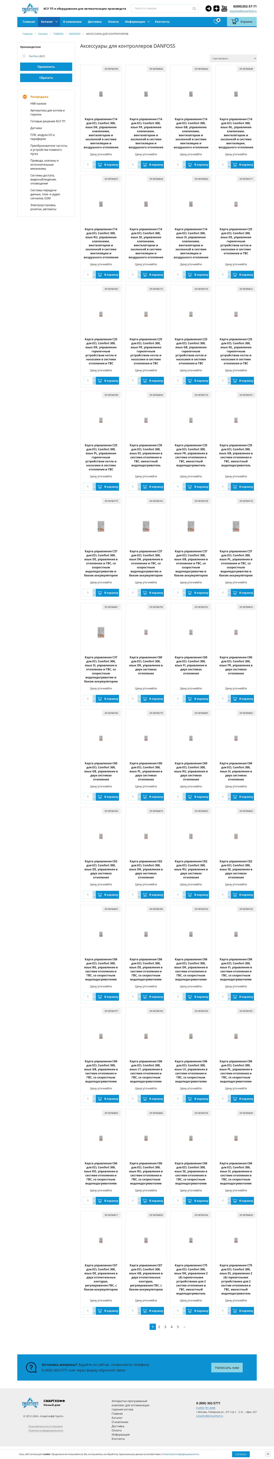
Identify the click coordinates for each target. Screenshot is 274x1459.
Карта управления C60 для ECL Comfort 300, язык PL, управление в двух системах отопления (145, 771)
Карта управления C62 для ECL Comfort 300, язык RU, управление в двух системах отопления (191, 869)
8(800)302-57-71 (245, 6)
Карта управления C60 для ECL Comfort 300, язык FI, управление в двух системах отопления (191, 665)
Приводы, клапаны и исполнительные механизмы (44, 164)
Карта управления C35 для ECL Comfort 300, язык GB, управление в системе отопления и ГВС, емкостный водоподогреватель (236, 455)
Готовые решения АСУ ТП (47, 121)
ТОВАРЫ (58, 33)
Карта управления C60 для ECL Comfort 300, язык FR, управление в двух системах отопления (236, 665)
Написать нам (227, 1367)
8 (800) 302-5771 (55, 1370)
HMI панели (38, 103)
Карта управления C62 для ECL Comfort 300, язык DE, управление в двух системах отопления (101, 869)
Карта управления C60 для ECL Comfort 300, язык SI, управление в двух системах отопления (236, 771)
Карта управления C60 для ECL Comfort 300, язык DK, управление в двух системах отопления (146, 665)
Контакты (162, 22)
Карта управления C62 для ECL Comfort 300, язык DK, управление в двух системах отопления (146, 869)
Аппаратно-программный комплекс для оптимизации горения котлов (130, 1405)
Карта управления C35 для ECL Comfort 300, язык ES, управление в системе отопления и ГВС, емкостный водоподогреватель (146, 455)
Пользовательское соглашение (45, 1426)
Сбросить (46, 78)
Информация (135, 22)
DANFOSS (74, 33)
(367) (37, 56)
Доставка (95, 22)
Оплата (113, 22)
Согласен (240, 1454)
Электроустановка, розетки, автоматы (43, 207)
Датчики (36, 128)
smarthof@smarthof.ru (243, 11)
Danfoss (33, 56)
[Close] (268, 1454)
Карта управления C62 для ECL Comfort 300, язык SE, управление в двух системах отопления (236, 869)
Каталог (47, 22)
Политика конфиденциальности (45, 1430)
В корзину (111, 164)
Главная (29, 22)
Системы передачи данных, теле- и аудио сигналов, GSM (45, 194)
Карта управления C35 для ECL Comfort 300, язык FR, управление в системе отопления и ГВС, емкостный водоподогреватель (190, 455)
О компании (72, 22)
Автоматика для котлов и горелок (47, 112)
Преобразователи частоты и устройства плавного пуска (48, 150)
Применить (46, 67)
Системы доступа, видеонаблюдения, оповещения (43, 179)
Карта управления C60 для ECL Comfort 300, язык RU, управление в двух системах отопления (191, 771)
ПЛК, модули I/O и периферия (42, 137)
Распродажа (39, 97)
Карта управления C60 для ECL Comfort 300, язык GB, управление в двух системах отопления (101, 771)
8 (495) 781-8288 (205, 1408)
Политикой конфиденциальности (181, 1454)
